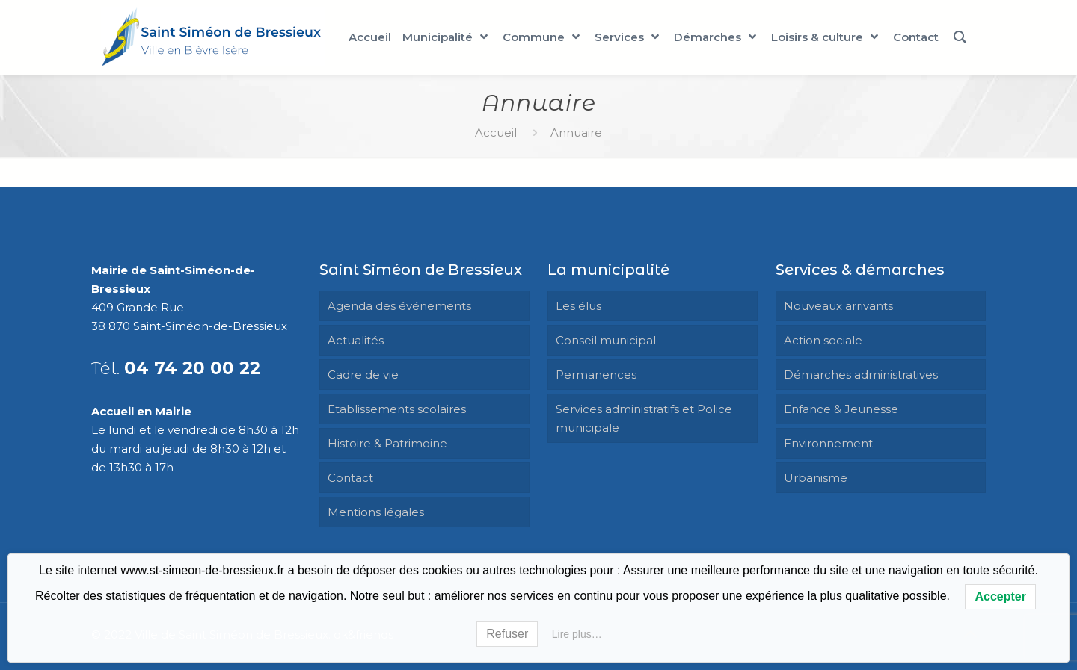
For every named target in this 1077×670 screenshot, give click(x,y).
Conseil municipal (606, 340)
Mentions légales (376, 512)
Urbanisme (815, 478)
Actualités (356, 340)
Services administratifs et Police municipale (644, 418)
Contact (350, 478)
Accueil (496, 132)
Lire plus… (577, 634)
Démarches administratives (861, 374)
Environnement (828, 443)
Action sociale (823, 340)
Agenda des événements (399, 306)
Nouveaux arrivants (838, 306)
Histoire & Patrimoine (387, 443)
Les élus (578, 306)
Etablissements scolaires (397, 409)
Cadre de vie (363, 374)
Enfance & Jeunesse (841, 409)
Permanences (596, 374)
